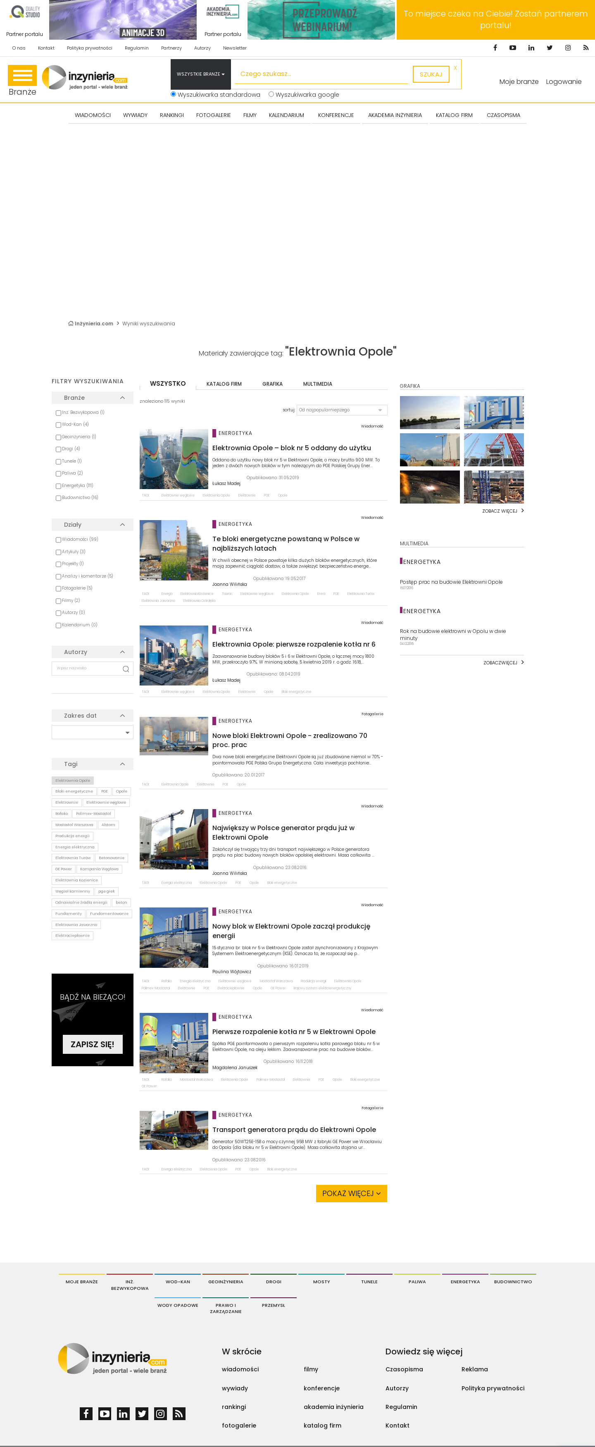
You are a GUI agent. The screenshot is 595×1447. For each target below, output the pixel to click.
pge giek (106, 891)
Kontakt (46, 48)
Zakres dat (80, 716)
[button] (342, 410)
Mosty (321, 1281)
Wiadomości (93, 115)
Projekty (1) (73, 564)
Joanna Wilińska (229, 584)
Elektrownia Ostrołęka (199, 601)
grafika (272, 383)
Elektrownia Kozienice (76, 880)
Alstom (108, 824)
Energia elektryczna (75, 847)
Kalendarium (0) (80, 625)
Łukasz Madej (226, 484)
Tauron (227, 594)
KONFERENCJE (336, 115)
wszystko (168, 383)
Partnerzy (171, 48)
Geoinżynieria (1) (79, 437)
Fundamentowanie (109, 913)
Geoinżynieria (225, 1281)
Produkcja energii (72, 835)
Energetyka (465, 1281)
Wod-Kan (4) (75, 424)
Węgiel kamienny (72, 891)
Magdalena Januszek (234, 1068)
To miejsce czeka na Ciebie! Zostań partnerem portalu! (496, 19)
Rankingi (172, 115)
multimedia (317, 383)
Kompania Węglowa (99, 869)
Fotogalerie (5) (77, 588)
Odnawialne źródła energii (81, 902)
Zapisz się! (92, 1044)
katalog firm (224, 383)
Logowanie (564, 81)
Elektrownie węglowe (106, 802)
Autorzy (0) (73, 612)
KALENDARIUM (286, 115)
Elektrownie (66, 802)
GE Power (63, 869)
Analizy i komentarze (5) (87, 576)
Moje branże (82, 1281)
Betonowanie (111, 857)
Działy (72, 525)
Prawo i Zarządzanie (226, 1308)
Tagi (70, 764)
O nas (19, 48)
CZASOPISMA (503, 115)
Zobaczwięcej (500, 662)
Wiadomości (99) (80, 539)
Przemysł (273, 1305)
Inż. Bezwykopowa (130, 1285)
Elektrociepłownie (72, 935)
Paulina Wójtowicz (231, 972)
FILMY (250, 115)
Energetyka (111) (77, 485)
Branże (22, 81)
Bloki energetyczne (74, 791)
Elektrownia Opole (72, 780)
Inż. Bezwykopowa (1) (83, 412)
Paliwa (417, 1281)
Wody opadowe (177, 1305)
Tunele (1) (72, 461)
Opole (121, 791)
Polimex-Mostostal (93, 813)
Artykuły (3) (74, 552)
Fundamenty (68, 913)
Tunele (369, 1281)
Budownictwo (513, 1281)
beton (121, 902)
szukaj (431, 74)
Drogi (273, 1281)
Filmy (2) (71, 600)
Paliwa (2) (72, 473)
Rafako (61, 813)
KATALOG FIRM (454, 115)
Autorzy (202, 48)
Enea (321, 594)
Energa (167, 594)
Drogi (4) (71, 449)
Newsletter (235, 48)
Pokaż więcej (351, 1193)
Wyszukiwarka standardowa (215, 95)
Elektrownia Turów (72, 857)
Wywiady (135, 115)
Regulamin (137, 48)
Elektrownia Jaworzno (76, 924)
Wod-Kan (178, 1281)
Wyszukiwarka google (304, 95)
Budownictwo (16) (80, 497)
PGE (104, 791)
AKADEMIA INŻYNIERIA (395, 115)
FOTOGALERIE (213, 115)
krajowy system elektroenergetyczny (322, 988)
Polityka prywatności (89, 48)
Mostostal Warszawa (74, 824)
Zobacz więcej (499, 511)
